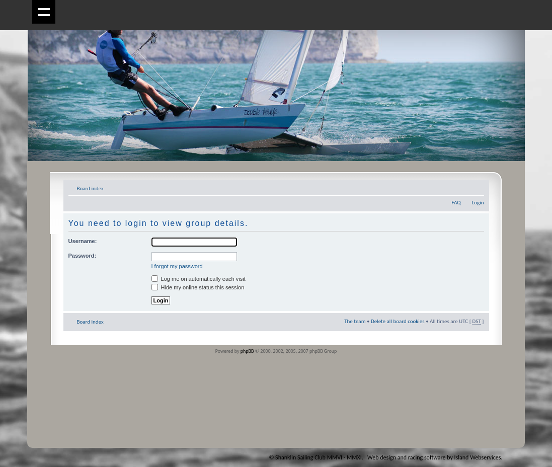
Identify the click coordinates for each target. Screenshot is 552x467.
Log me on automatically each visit (198, 279)
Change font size (476, 186)
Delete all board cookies (398, 321)
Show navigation (44, 12)
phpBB (247, 351)
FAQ (455, 202)
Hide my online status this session (198, 287)
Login (478, 202)
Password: (82, 256)
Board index (90, 188)
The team (354, 321)
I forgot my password (177, 266)
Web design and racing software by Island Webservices (434, 457)
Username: (82, 241)
